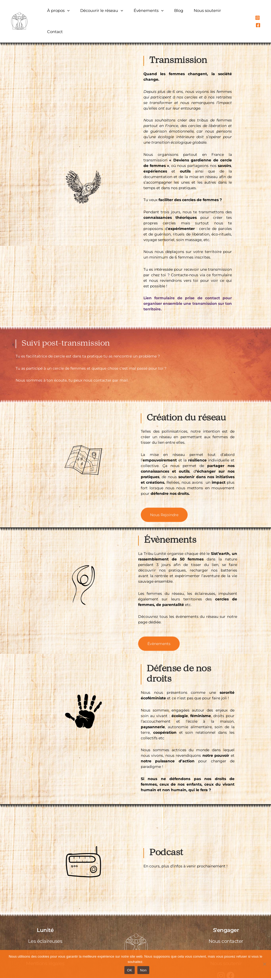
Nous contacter (226, 926)
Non (143, 970)
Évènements (155, 13)
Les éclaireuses (45, 926)
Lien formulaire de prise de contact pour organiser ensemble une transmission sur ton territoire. (187, 289)
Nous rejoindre (225, 937)
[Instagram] (257, 14)
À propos (70, 13)
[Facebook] (263, 14)
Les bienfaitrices (45, 937)
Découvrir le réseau (110, 13)
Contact (238, 13)
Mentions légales (45, 949)
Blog (182, 13)
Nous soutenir (208, 13)
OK (129, 970)
